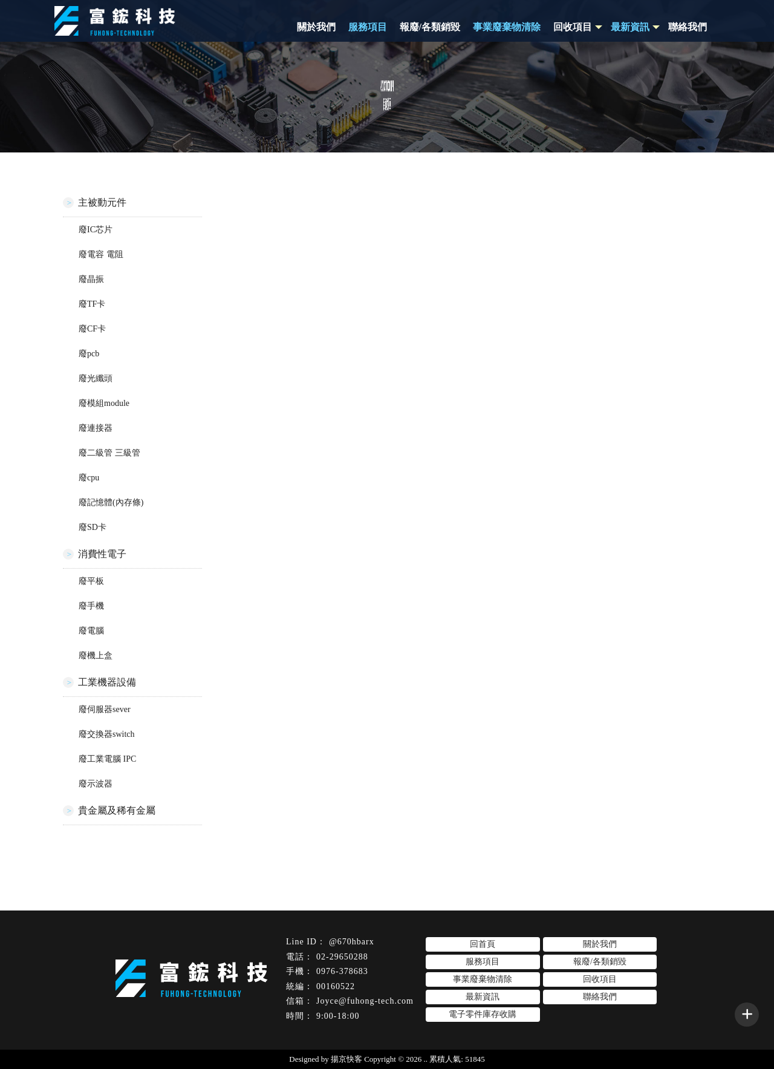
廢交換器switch (107, 734)
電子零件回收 (243, 1034)
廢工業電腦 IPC (107, 758)
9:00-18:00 (337, 1016)
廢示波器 (95, 783)
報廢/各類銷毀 (430, 27)
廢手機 (91, 605)
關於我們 (316, 27)
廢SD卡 (92, 527)
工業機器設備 (107, 682)
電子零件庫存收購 (482, 1014)
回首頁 (482, 944)
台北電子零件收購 (440, 1034)
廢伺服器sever (105, 709)
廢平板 (91, 581)
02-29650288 (342, 956)
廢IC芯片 (95, 229)
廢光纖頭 (95, 378)
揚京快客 (346, 1059)
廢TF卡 (92, 304)
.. (426, 1059)
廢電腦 (91, 630)
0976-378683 (342, 971)
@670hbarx (351, 941)
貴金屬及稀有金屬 (116, 810)
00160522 (335, 986)
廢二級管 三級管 (109, 452)
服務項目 (367, 27)
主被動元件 (102, 202)
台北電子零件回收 (366, 1034)
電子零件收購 (300, 1034)
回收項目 (572, 27)
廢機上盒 (95, 655)
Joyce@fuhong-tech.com (365, 1000)
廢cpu (89, 477)
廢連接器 (95, 428)
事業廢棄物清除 (507, 27)
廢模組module (104, 403)
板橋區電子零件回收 (518, 1034)
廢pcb (89, 353)
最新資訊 (482, 996)
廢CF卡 (92, 328)
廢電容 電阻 (101, 254)
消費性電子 (102, 554)
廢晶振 (91, 279)
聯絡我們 (687, 27)
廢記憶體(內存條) (111, 502)
